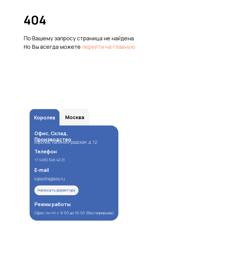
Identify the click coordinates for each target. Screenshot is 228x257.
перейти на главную (108, 46)
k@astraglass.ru (49, 179)
